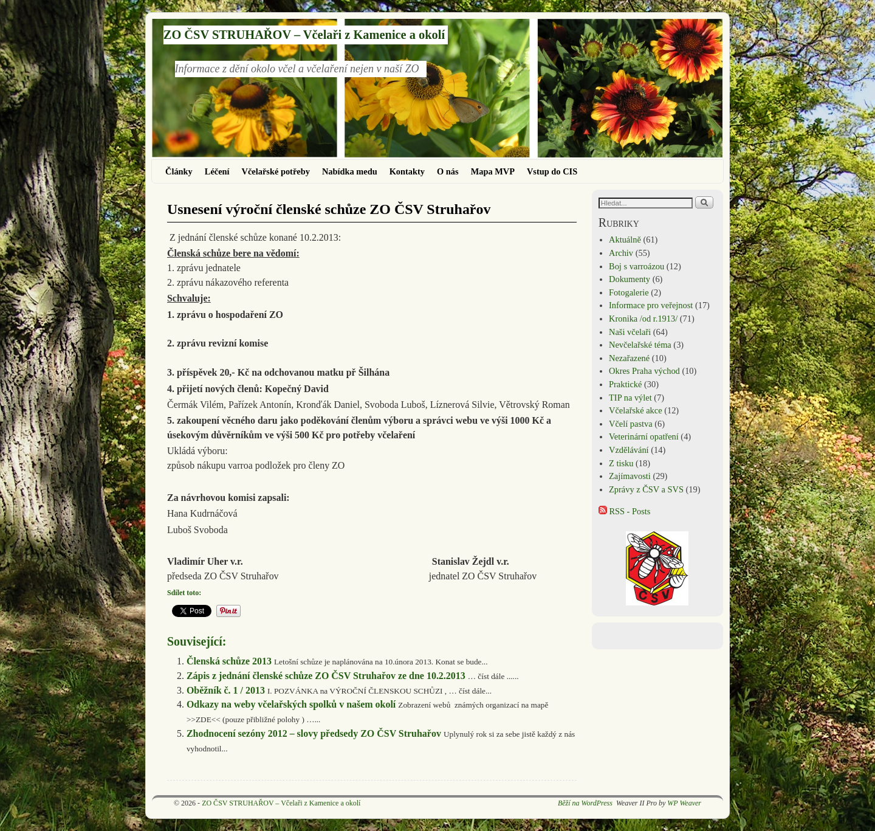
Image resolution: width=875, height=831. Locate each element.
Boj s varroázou (636, 266)
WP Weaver (684, 803)
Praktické (625, 384)
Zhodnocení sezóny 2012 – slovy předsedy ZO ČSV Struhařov (314, 733)
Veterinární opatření (644, 436)
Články (179, 171)
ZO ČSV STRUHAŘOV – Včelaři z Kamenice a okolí (304, 34)
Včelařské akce (635, 410)
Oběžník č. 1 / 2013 (226, 690)
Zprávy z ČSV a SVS (646, 489)
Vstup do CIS (552, 171)
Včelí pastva (631, 424)
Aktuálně (625, 239)
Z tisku (621, 463)
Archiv (621, 253)
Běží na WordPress (585, 803)
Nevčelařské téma (640, 345)
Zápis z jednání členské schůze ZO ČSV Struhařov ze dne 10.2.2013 (326, 676)
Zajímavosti (630, 476)
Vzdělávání (629, 450)
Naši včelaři (630, 332)
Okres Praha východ (644, 371)
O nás (448, 171)
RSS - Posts (625, 511)
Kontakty (407, 171)
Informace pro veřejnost (651, 305)
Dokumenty (629, 279)
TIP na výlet (630, 397)
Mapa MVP (493, 171)
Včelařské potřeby (276, 171)
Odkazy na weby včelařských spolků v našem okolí (291, 704)
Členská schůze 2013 (229, 661)
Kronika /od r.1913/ (643, 318)
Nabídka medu (349, 171)
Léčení (217, 171)
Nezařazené (629, 358)
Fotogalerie (629, 292)
